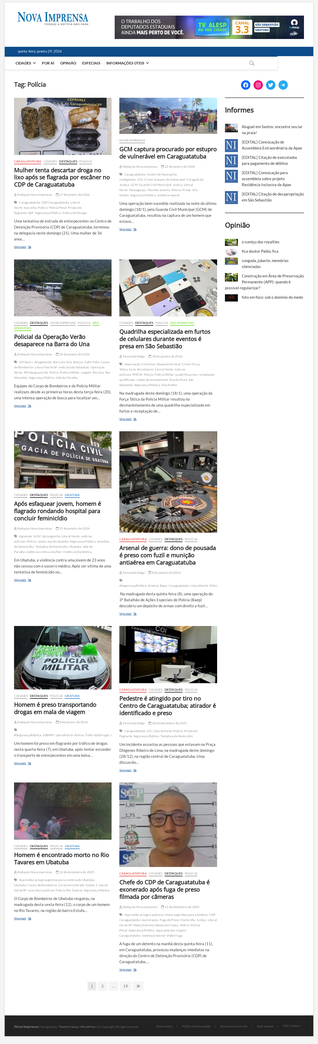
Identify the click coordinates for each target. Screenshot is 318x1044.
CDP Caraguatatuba (55, 202)
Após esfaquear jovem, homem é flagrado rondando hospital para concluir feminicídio (57, 511)
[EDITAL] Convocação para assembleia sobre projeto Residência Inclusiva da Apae (266, 178)
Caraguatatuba (27, 161)
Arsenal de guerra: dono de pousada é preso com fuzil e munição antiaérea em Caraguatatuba (167, 555)
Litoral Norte (164, 369)
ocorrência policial (41, 890)
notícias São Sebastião (74, 367)
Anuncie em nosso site (234, 1026)
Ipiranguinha (51, 536)
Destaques (68, 161)
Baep (163, 586)
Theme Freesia (68, 1027)
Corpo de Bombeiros (42, 885)
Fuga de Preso (169, 920)
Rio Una (98, 372)
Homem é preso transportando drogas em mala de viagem (55, 708)
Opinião (69, 63)
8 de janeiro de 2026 (164, 573)
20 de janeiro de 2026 (73, 354)
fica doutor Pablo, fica (260, 251)
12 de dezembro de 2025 (75, 872)
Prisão (186, 190)
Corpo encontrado (71, 885)
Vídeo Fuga (174, 935)
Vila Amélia (169, 385)
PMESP (137, 374)
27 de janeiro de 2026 (73, 195)
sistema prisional (153, 935)
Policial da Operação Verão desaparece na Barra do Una (51, 340)
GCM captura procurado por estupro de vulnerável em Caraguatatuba (168, 152)
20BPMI (48, 735)
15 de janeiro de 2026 (73, 528)
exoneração (150, 920)
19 (127, 985)
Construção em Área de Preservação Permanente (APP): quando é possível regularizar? (264, 281)
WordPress (88, 1027)
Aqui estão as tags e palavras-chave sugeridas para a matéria (166, 915)
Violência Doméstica (77, 552)
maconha (30, 208)
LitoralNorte (199, 586)
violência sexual (168, 195)
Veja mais (29, 247)
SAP (31, 213)
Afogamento (43, 362)
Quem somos (164, 1026)
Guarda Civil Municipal (155, 185)
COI (140, 179)
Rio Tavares (74, 890)
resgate (86, 372)
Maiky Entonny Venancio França (156, 925)
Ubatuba (72, 495)
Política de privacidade (196, 1026)
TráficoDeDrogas (97, 735)
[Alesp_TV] (209, 18)
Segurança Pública (48, 213)
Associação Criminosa (140, 364)
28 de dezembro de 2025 (167, 723)
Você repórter (265, 1026)
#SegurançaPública (132, 586)
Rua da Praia (178, 380)
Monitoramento (159, 190)
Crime (148, 179)
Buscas (78, 362)
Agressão (25, 536)
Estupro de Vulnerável (169, 179)
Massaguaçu (137, 190)
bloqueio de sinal (168, 364)
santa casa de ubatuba (53, 541)
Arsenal (153, 586)
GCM (134, 185)
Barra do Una (62, 362)
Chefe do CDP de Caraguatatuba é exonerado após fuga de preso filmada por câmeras (164, 889)
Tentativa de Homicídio (51, 547)
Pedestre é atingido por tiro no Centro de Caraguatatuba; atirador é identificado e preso (167, 705)
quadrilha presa (186, 374)
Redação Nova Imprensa (33, 195)
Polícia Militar (70, 372)
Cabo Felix (92, 362)
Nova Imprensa (132, 140)
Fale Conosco (291, 1025)
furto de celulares (141, 369)
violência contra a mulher (44, 552)
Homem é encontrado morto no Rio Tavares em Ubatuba (61, 858)
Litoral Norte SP (46, 367)
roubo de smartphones (152, 380)
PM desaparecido (36, 372)
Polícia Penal (58, 208)
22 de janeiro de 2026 (178, 166)
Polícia (85, 161)
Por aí (49, 63)
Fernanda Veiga (132, 356)
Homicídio (187, 920)
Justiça (178, 185)
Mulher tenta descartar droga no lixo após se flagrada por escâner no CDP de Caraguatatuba (62, 177)
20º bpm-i (26, 362)
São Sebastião (182, 323)
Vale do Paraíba (66, 378)
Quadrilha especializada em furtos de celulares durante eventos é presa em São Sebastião (164, 339)
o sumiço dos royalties (261, 241)
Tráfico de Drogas (74, 213)
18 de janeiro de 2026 (165, 356)
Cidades (24, 63)
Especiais (92, 63)
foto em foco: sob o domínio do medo (272, 297)
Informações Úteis (126, 63)
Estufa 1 (91, 885)
